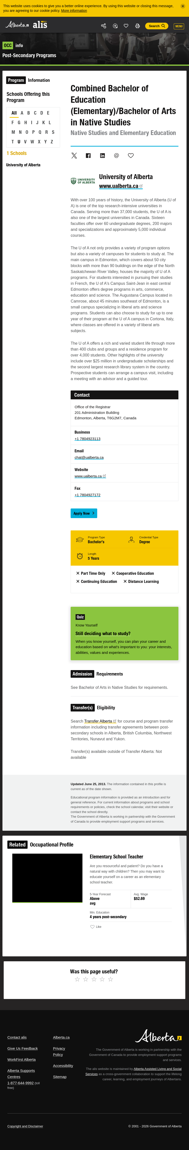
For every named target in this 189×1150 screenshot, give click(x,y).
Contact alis (17, 1037)
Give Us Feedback (22, 1048)
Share (104, 25)
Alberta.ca (61, 1037)
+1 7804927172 (87, 495)
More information (74, 11)
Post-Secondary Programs (29, 55)
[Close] (182, 6)
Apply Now (82, 513)
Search (154, 26)
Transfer (100, 721)
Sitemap (59, 1077)
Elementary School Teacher (116, 858)
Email (116, 155)
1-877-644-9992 (20, 1083)
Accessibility (63, 1066)
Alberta (17, 24)
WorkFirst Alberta (21, 1059)
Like (126, 25)
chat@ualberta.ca (89, 457)
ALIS (40, 24)
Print (137, 25)
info (12, 45)
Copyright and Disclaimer (25, 1126)
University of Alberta (23, 164)
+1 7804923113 (87, 439)
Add (115, 25)
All (14, 113)
